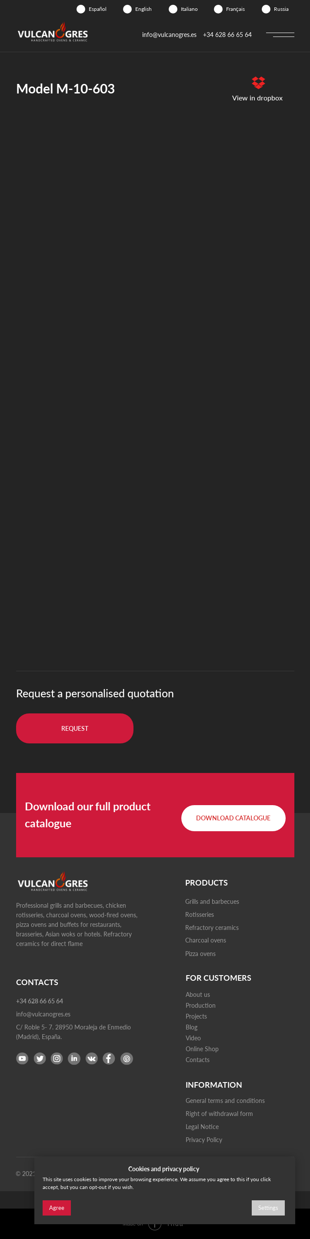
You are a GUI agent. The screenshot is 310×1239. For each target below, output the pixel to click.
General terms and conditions (225, 1100)
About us (198, 994)
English (143, 9)
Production (201, 1005)
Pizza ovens (200, 953)
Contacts (198, 1059)
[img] (81, 9)
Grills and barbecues (212, 901)
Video (193, 1038)
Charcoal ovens (205, 940)
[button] (74, 728)
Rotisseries (199, 914)
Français (235, 9)
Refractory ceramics (212, 927)
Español (98, 9)
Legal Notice (202, 1126)
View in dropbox (257, 97)
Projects (196, 1016)
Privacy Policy (204, 1139)
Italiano (189, 9)
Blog (191, 1027)
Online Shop (202, 1048)
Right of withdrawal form (219, 1113)
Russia (281, 9)
